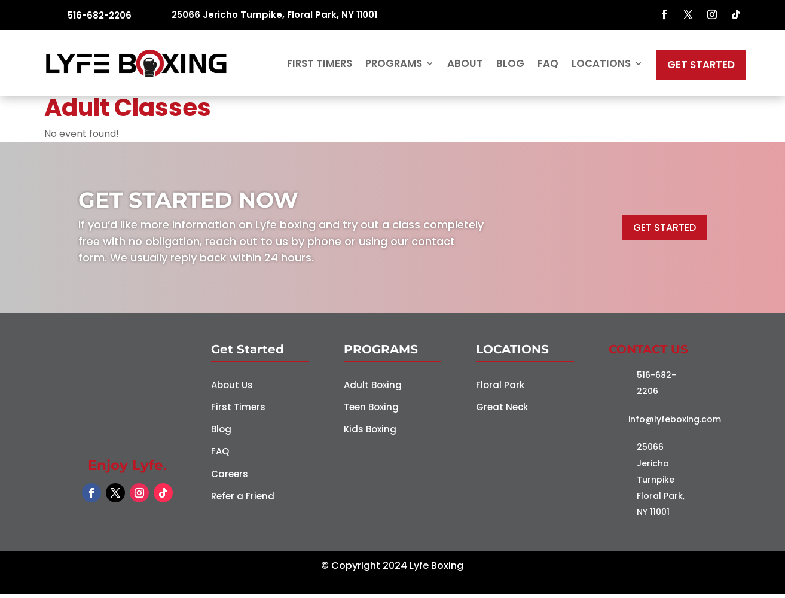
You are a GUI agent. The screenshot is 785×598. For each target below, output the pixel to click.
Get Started (701, 67)
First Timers (319, 65)
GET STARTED (664, 231)
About (465, 65)
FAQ (547, 65)
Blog (510, 65)
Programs (393, 65)
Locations (601, 65)
